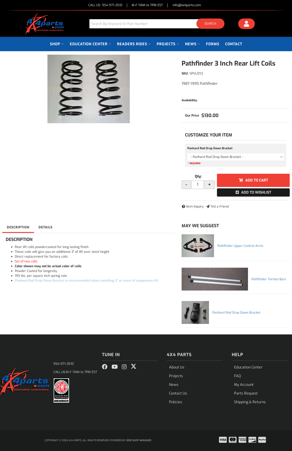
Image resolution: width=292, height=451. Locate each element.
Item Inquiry (195, 206)
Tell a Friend (220, 206)
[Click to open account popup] (247, 24)
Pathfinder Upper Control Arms (240, 246)
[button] (158, 24)
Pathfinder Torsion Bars (268, 279)
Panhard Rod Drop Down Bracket (209, 148)
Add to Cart (256, 180)
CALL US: (105, 5)
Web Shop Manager (138, 440)
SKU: (185, 73)
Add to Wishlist (256, 192)
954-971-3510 (63, 364)
